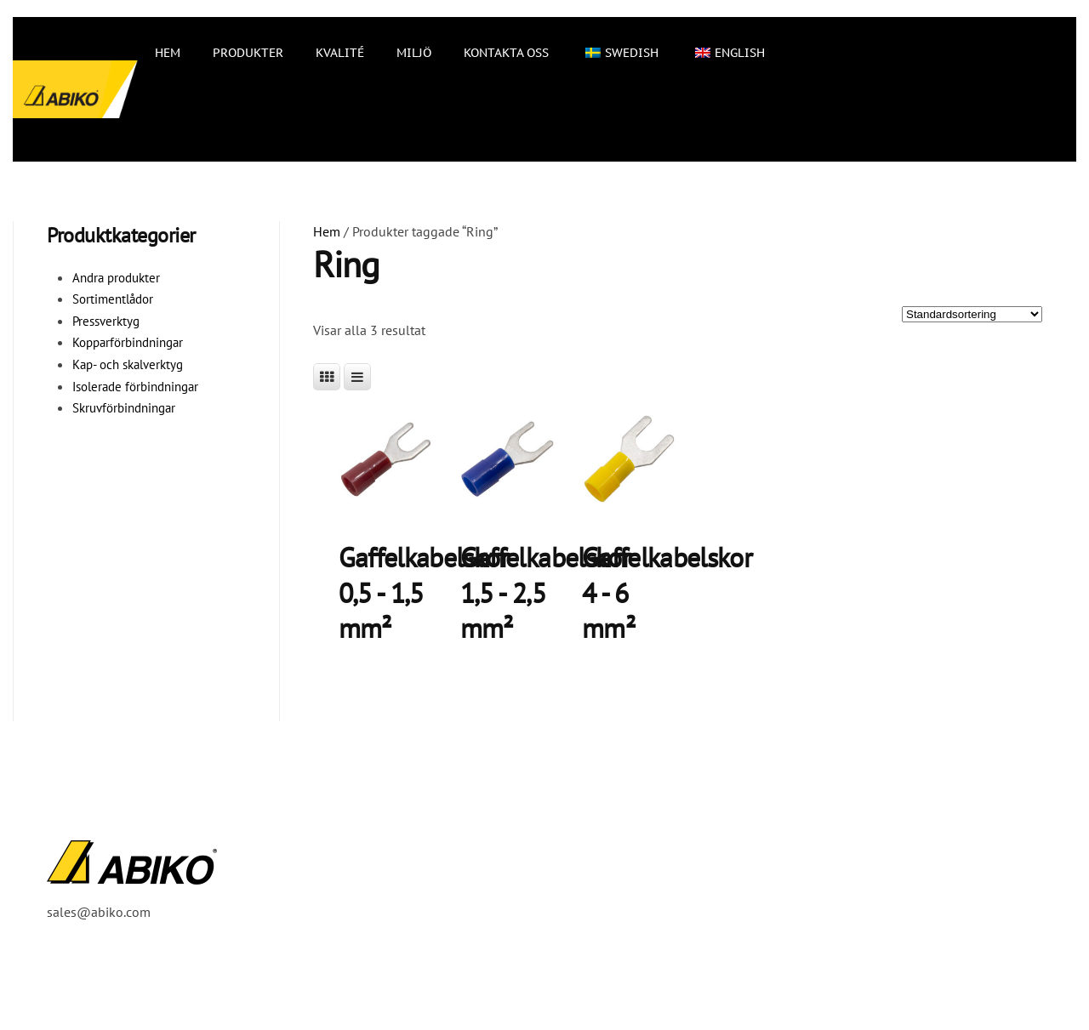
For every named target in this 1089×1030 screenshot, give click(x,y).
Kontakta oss (506, 52)
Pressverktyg (106, 321)
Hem (167, 52)
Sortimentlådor (112, 299)
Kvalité (340, 52)
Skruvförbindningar (123, 408)
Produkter (248, 52)
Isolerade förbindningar (135, 386)
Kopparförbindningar (127, 342)
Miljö (413, 52)
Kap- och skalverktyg (127, 364)
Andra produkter (116, 278)
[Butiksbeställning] (972, 314)
